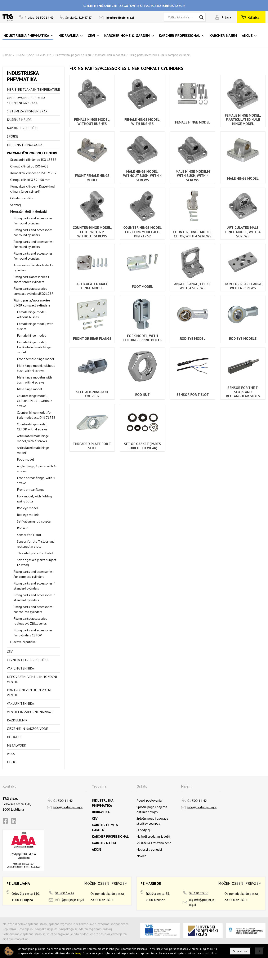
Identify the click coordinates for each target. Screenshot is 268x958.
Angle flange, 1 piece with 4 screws (36, 468)
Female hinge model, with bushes (35, 326)
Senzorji (15, 205)
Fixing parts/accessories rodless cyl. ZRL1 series (30, 621)
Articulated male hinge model (33, 450)
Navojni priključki (22, 128)
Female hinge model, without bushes (31, 314)
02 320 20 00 (198, 893)
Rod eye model (27, 508)
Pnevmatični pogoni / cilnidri (73, 55)
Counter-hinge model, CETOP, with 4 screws (32, 426)
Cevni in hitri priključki (27, 660)
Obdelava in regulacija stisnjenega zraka (26, 100)
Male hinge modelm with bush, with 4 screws (34, 379)
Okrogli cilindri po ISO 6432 (29, 166)
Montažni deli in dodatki (110, 55)
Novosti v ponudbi (149, 849)
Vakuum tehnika (20, 703)
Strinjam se (240, 951)
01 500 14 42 (63, 800)
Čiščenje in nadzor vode (27, 728)
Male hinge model (29, 389)
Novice (141, 856)
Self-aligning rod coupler (34, 521)
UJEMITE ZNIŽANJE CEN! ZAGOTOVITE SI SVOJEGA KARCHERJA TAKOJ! (134, 6)
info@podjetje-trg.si (120, 17)
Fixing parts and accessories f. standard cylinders (34, 585)
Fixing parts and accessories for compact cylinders (33, 574)
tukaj (78, 953)
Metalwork (16, 745)
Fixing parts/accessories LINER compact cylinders (160, 55)
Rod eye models (28, 514)
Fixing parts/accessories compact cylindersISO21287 (33, 291)
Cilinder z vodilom (22, 198)
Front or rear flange (30, 489)
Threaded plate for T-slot (35, 553)
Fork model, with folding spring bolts (34, 498)
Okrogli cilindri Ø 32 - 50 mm (30, 180)
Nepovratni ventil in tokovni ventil (32, 679)
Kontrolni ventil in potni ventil (29, 692)
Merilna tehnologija (24, 145)
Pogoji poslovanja (149, 800)
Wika (11, 754)
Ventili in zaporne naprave (30, 712)
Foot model (25, 459)
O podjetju (144, 830)
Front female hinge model (35, 359)
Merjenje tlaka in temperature (33, 89)
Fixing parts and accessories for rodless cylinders (33, 609)
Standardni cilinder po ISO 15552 (33, 159)
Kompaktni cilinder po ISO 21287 (33, 173)
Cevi (10, 651)
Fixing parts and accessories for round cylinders (33, 220)
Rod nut (22, 528)
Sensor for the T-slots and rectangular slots (35, 544)
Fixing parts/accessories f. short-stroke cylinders (32, 279)
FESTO (12, 762)
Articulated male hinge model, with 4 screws (33, 438)
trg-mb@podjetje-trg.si (202, 902)
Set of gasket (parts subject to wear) (36, 562)
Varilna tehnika (20, 668)
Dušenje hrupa (19, 119)
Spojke (12, 136)
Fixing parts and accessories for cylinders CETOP (33, 632)
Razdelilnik (17, 720)
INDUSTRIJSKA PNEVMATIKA (33, 55)
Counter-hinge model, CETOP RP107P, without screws (34, 401)
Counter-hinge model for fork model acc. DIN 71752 (36, 415)
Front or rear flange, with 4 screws (36, 480)
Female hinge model (31, 335)
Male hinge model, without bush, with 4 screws (36, 368)
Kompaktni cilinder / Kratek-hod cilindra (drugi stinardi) (32, 188)
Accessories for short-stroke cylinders (33, 267)
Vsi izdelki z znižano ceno (154, 843)
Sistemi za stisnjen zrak (27, 111)
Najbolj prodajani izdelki (153, 836)
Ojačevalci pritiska (23, 642)
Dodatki (14, 737)
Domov (7, 55)
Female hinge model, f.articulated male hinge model (34, 347)
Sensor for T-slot (29, 535)
